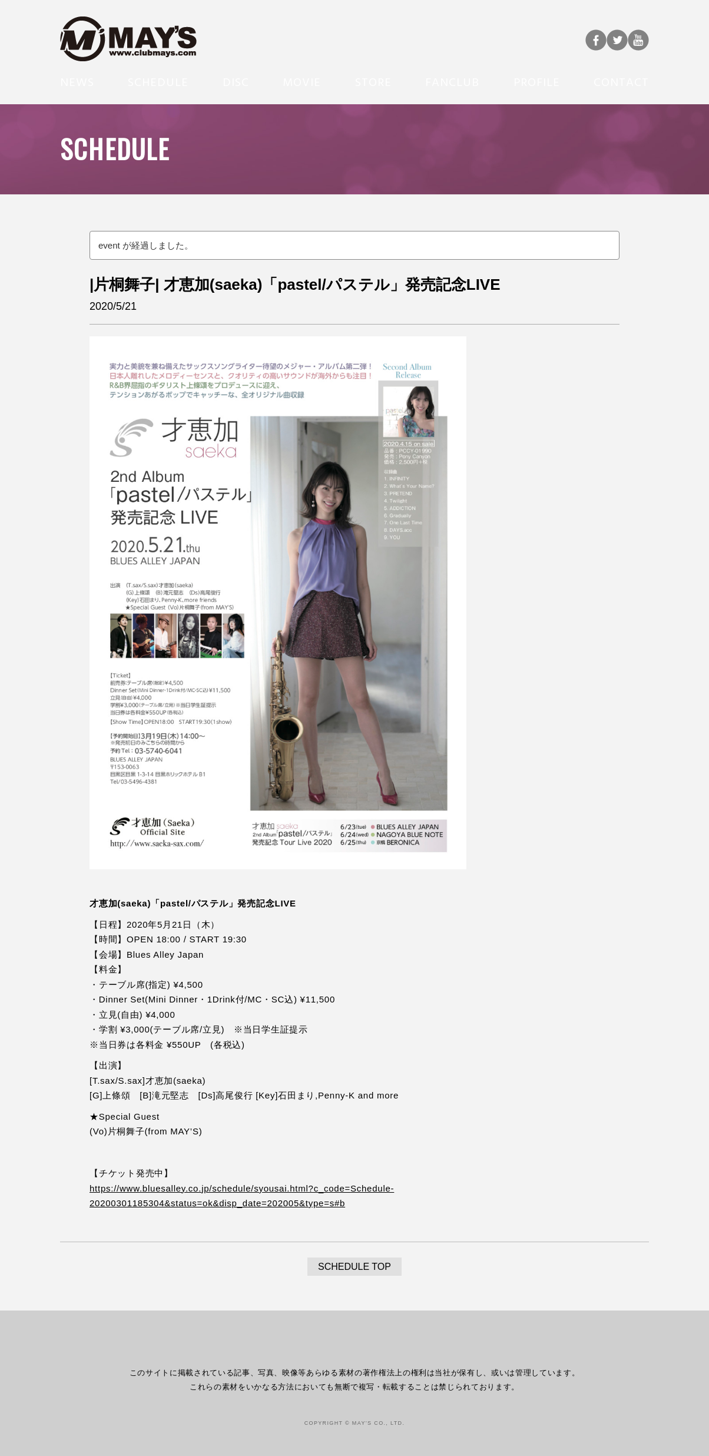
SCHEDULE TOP (354, 1267)
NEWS (77, 81)
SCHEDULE (158, 81)
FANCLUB (452, 81)
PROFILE (536, 81)
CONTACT (621, 81)
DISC (236, 81)
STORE (373, 81)
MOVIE (302, 81)
